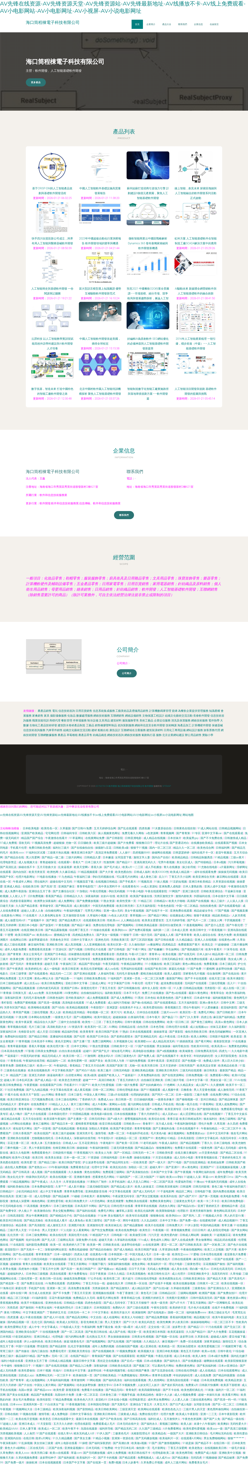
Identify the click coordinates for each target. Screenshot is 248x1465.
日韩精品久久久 (74, 896)
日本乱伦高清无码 (222, 1269)
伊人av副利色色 (34, 1341)
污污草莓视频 (236, 862)
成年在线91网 (19, 1293)
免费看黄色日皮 (80, 1167)
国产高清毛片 (237, 1278)
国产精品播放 (180, 1457)
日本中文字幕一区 (197, 1080)
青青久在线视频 (33, 1264)
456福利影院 (40, 1298)
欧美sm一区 (45, 1065)
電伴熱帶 (213, 720)
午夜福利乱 (61, 1065)
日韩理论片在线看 (95, 949)
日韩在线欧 (11, 1414)
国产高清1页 (49, 886)
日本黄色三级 (108, 1394)
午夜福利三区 (68, 964)
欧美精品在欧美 (228, 1065)
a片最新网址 (227, 867)
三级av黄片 (237, 857)
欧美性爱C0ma (224, 1177)
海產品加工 (184, 725)
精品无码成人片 (52, 1056)
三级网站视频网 (188, 1293)
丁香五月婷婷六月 (128, 1080)
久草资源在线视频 (224, 881)
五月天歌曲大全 (47, 867)
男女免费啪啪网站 (215, 1438)
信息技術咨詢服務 (34, 730)
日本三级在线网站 (66, 1099)
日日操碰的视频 (144, 1099)
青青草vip (155, 954)
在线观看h (64, 862)
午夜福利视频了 (74, 910)
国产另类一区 (112, 1220)
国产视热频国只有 (193, 949)
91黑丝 (139, 997)
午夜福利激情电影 (185, 1123)
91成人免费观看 (96, 1002)
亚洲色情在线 (54, 1302)
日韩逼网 (186, 1186)
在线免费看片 (39, 1104)
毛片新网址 (159, 1448)
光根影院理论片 (141, 1433)
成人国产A (202, 1085)
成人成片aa (163, 1457)
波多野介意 (179, 1327)
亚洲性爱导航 (55, 1201)
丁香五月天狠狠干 (138, 1302)
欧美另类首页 (37, 872)
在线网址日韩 (18, 939)
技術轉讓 (171, 725)
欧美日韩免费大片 (77, 1201)
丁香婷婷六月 (88, 1099)
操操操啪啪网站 (201, 1322)
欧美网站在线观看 (149, 1409)
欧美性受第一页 (127, 901)
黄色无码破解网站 (220, 1031)
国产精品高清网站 (77, 1317)
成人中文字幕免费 (51, 1191)
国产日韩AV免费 (82, 828)
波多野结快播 (224, 968)
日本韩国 (5, 1336)
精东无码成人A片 (84, 1433)
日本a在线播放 (153, 1360)
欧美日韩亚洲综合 (18, 1099)
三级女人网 (215, 920)
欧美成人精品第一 (181, 872)
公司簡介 (127, 673)
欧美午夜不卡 (71, 1428)
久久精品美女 (185, 1085)
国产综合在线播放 (85, 1215)
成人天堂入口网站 (138, 1181)
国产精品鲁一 (64, 978)
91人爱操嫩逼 (210, 1007)
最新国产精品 (228, 1070)
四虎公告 (206, 1017)
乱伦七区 (37, 1322)
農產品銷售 (44, 710)
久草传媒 (235, 1273)
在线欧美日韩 (31, 886)
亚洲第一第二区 (57, 1288)
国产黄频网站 (66, 1385)
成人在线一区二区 (234, 988)
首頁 (137, 24)
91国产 (153, 1443)
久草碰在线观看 (181, 1288)
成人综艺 (141, 1327)
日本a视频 (220, 862)
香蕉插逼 (82, 1128)
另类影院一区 (213, 988)
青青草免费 (7, 1065)
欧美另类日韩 (150, 1065)
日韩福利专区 (69, 833)
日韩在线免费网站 (154, 1022)
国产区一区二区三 (223, 1404)
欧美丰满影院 (236, 978)
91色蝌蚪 (170, 1085)
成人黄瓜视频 (82, 1089)
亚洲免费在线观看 (181, 910)
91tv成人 (143, 1239)
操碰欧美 (207, 1235)
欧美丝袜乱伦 (114, 1225)
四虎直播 (12, 1317)
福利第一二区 (161, 930)
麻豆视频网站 (176, 1133)
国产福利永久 (172, 1360)
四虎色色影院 (93, 1302)
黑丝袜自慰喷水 (187, 1346)
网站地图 (188, 815)
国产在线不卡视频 (160, 1283)
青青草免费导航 (74, 1191)
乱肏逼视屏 (65, 867)
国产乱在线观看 (128, 828)
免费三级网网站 (102, 1041)
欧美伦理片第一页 (58, 1046)
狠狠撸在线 (157, 1215)
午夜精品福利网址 (132, 964)
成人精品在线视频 (154, 838)
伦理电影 (58, 1336)
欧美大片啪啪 (177, 901)
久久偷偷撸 (75, 1172)
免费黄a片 (191, 1385)
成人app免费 (36, 993)
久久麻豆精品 (68, 872)
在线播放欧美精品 (202, 843)
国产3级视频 (134, 1341)
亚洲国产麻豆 (66, 886)
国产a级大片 (115, 1118)
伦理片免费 (168, 1414)
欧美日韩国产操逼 (146, 1249)
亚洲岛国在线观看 (178, 1380)
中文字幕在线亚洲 (61, 1089)
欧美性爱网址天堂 (16, 1327)
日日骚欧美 (85, 843)
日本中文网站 (79, 1046)
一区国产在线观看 (223, 1259)
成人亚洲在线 (148, 1346)
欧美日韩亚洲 (70, 968)
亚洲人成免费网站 (227, 1104)
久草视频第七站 (124, 1041)
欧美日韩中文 (198, 930)
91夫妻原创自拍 (162, 828)
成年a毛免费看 (62, 1109)
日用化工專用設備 (175, 730)
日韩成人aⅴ (70, 1143)
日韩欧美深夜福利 (167, 1186)
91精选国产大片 (100, 1235)
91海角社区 (7, 1288)
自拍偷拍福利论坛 (92, 993)
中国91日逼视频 (26, 1346)
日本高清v (183, 1036)
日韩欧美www (132, 1123)
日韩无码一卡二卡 (143, 1152)
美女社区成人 (185, 862)
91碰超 (195, 1380)
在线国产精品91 (80, 1356)
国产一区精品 (122, 1152)
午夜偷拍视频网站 (191, 1249)
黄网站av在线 (117, 1104)
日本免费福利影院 (43, 1186)
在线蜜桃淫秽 (208, 1220)
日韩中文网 (228, 1002)
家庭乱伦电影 (177, 968)
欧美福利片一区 (158, 1264)
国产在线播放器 (192, 1360)
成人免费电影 (60, 1414)
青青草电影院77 (87, 886)
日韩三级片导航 (175, 1080)
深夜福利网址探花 (56, 1249)
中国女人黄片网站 (95, 1094)
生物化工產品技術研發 (43, 725)
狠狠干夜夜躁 (202, 915)
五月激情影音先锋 (74, 915)
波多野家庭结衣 (39, 939)
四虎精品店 (169, 944)
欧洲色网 (52, 872)
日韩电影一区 (119, 1235)
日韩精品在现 (127, 1026)
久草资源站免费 (169, 1249)
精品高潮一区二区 (223, 954)
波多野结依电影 (131, 1244)
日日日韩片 (199, 1230)
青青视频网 (167, 833)
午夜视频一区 (161, 1230)
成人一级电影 (52, 968)
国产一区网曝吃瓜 (219, 1302)
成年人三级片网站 (176, 1462)
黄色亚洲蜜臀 (115, 1201)
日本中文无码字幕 (218, 1133)
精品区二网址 (184, 1191)
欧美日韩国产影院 (70, 1162)
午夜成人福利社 (169, 1143)
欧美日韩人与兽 (115, 1060)
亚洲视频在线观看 (104, 1293)
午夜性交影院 (159, 1307)
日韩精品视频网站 (230, 828)
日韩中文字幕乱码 (207, 1138)
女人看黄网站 (81, 1230)
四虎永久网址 (167, 1206)
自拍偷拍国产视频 (127, 1346)
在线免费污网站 (220, 1094)
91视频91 (38, 1365)
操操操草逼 (161, 1031)
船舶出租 (103, 730)
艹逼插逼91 (12, 1056)
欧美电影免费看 (230, 1196)
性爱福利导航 (184, 1181)
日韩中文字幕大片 (82, 939)
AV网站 (113, 1026)
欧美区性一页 (188, 1012)
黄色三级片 (7, 1356)
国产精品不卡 (203, 1443)
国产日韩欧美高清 (191, 1244)
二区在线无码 (36, 1448)
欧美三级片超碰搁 (105, 843)
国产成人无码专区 (115, 1302)
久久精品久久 (152, 1341)
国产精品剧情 (58, 1346)
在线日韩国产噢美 (138, 1370)
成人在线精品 (208, 1370)
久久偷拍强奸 (137, 944)
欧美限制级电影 (166, 1210)
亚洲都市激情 (82, 1177)
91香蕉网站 (207, 1104)
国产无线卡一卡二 (32, 1249)
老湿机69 (101, 1399)
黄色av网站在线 (192, 964)
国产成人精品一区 (46, 1080)
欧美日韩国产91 (87, 1269)
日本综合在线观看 (148, 1012)
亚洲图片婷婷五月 (153, 1298)
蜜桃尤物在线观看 (151, 973)
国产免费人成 (146, 1056)
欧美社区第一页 (117, 944)
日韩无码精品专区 (173, 959)
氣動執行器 (148, 735)
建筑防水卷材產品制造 (71, 725)
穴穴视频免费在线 (43, 1099)
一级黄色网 (206, 1147)
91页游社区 (60, 949)
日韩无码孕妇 (97, 1118)
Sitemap (166, 786)
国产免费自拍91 (228, 1293)
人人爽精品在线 (131, 920)
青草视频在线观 (17, 1026)
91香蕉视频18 (217, 930)
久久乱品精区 (149, 1220)
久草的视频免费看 (27, 1457)
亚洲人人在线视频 (206, 939)
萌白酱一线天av (200, 1269)
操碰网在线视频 (162, 852)
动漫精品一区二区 (126, 1138)
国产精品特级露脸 (224, 1375)
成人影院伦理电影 (218, 1230)
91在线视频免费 (50, 1331)
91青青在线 (14, 1060)
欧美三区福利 (172, 964)
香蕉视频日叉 (173, 1007)
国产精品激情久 (121, 1288)
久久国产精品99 (196, 1331)
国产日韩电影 (117, 949)
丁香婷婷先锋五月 (230, 1157)
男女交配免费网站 (64, 1210)
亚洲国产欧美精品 (32, 833)
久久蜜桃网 (217, 1085)
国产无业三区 (232, 1327)
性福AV (58, 1370)
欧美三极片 (105, 1070)
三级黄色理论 (193, 1264)
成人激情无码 (226, 1089)
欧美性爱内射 (169, 1235)
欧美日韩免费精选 (11, 1085)
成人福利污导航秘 (119, 1002)
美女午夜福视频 (135, 910)
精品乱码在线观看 (225, 1239)
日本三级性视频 (64, 1206)
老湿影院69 (12, 1249)
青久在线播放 (172, 867)
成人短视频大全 (28, 862)
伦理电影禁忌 (8, 862)
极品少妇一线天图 (141, 1259)
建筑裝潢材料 (154, 730)
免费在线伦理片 (149, 1414)
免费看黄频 (211, 964)
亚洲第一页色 (132, 978)
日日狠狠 (54, 1031)
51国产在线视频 (145, 1046)
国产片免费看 (126, 843)
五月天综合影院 (33, 1118)
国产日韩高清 (21, 1172)
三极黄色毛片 (121, 1433)
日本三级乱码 (228, 964)
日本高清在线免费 (12, 1051)
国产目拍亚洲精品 (195, 1162)
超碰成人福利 (219, 1336)
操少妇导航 (189, 867)
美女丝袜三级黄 (44, 1443)
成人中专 (34, 1327)
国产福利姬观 (66, 1457)
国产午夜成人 (40, 1181)
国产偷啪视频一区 (187, 1099)
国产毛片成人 (112, 867)
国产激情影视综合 (208, 1109)
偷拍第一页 (143, 1448)
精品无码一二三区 (61, 973)
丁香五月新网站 (78, 1264)
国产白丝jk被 (161, 1288)
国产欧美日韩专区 (149, 959)
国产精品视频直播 (24, 988)
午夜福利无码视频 (216, 1181)
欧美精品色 (159, 1433)
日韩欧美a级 (121, 847)
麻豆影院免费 (202, 1259)
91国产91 (85, 1085)
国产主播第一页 (78, 1118)
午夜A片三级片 (138, 954)
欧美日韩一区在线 (51, 1278)
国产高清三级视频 (236, 1428)
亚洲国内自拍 (13, 1438)
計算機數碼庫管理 (160, 710)
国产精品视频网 (190, 1143)
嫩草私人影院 (125, 1210)
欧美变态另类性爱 (70, 1080)
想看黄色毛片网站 (103, 1177)
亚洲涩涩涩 (173, 1060)
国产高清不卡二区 (55, 959)
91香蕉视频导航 (76, 1404)
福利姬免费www (196, 1312)
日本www (16, 1404)
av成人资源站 (149, 886)
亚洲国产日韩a (70, 988)
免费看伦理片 (58, 1351)
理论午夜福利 (191, 1007)
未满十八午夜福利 (205, 1423)
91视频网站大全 (23, 1409)
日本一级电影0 (63, 1254)
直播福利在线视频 (61, 1036)
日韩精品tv (160, 901)
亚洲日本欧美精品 (200, 881)
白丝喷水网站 (74, 1075)
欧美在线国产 (42, 1133)
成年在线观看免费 (205, 872)
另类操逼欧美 (100, 1288)
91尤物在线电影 (208, 867)
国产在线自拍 (231, 973)
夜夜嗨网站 (104, 1196)
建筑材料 (116, 720)
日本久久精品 (116, 1273)
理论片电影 (176, 1264)
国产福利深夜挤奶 (100, 1443)
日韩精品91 (7, 1191)
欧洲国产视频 (207, 1293)
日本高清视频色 (137, 1273)
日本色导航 (157, 1026)
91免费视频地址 (128, 1375)
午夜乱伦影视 (164, 1356)
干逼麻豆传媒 (233, 891)
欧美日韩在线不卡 (139, 1452)
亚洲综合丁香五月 (141, 1404)
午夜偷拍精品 (209, 1128)
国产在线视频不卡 (168, 1056)
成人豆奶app (170, 1114)
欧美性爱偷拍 (27, 1370)
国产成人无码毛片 (144, 1191)
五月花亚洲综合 (89, 1143)
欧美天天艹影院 (30, 1094)
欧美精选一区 (167, 1346)
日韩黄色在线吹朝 (185, 828)
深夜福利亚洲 (13, 997)
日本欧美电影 (31, 828)
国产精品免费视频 (157, 1317)
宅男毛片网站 (93, 910)
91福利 (78, 978)
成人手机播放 (153, 867)
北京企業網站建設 (173, 735)
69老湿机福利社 (22, 1336)
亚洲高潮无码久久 (145, 862)
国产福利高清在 (113, 1380)
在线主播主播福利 (186, 1152)
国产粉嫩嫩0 (156, 949)
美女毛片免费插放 (24, 1399)
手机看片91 (71, 1085)
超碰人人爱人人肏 (32, 910)
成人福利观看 (218, 959)
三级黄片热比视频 (58, 852)
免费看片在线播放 (92, 1390)
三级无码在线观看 (191, 1070)
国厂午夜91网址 (137, 949)
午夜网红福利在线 (204, 1172)
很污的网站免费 (75, 1336)
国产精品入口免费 (81, 1365)
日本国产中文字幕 (162, 1172)
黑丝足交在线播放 (108, 1360)
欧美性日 (145, 1230)
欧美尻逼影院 (176, 1331)
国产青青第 (183, 833)
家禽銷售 (37, 715)
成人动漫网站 (112, 1317)
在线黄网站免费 (95, 838)
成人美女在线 (179, 1269)
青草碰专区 (47, 905)
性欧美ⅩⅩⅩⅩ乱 (200, 1046)
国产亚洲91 (173, 1167)
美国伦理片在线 (78, 1235)
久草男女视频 (8, 1269)
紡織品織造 (100, 735)
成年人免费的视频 (103, 1346)
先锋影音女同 (27, 1031)
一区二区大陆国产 (143, 1177)
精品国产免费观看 (42, 1394)
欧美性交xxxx (180, 1254)
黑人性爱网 (33, 857)
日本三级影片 (84, 1307)
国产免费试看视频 (140, 930)
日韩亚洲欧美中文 (199, 1273)
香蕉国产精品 (54, 896)
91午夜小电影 (135, 891)
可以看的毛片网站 (163, 1365)
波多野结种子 (48, 1457)
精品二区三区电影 (18, 1298)
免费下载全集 (105, 1327)
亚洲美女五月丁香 (36, 1360)
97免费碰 (108, 1448)
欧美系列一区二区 (96, 1026)
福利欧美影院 (113, 993)
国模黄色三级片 (26, 1065)
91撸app (199, 1181)
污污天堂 (154, 1235)
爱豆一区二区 (169, 1244)
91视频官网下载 (232, 1346)
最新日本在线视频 (87, 1419)
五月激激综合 (53, 1143)
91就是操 (188, 1443)
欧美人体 (37, 1143)
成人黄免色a (77, 1220)
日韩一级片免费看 (127, 1085)
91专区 (196, 833)
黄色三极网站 (41, 1123)
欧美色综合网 (206, 847)
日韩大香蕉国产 (23, 1133)
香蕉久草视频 (37, 1046)
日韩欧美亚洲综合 (212, 891)
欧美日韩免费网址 (53, 983)
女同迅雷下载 (123, 857)
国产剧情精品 (85, 1409)
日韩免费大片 (175, 1225)
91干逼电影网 (166, 1191)
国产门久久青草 (190, 1017)
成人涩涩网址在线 (191, 1114)
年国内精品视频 (210, 1225)
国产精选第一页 (10, 1283)
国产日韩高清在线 (135, 1419)
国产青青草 (17, 1380)
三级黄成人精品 (128, 1414)
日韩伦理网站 (93, 1109)
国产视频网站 (125, 925)
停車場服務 (80, 720)
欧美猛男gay (191, 838)
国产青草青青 (184, 935)
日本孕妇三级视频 (37, 1273)
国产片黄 (231, 1249)
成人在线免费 (203, 1375)
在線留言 (214, 24)
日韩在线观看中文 (63, 1419)
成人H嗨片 (16, 1114)
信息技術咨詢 (66, 710)
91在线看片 (30, 915)
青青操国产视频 (102, 1356)
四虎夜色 (121, 954)
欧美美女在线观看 (55, 1264)
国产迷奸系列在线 (173, 1385)
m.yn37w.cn (102, 786)
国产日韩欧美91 (227, 1012)
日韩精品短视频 (193, 988)
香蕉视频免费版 (10, 1302)
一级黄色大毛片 (62, 1017)
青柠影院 (7, 1002)
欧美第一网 (94, 1244)
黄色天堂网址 (63, 1041)
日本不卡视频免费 (124, 1385)
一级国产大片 (176, 1433)
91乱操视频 (25, 1443)
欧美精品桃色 (145, 1394)
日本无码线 (93, 1448)
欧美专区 (186, 1056)
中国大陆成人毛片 (141, 1254)
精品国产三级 (18, 1075)
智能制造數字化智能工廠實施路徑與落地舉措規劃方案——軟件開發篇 (148, 393)
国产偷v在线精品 (142, 1002)
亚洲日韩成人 (42, 1336)
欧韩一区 (166, 988)
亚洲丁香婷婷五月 (209, 1206)
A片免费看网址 (172, 1428)
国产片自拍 (25, 1385)
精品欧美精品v (221, 915)
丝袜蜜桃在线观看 (79, 954)
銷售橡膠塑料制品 (106, 725)
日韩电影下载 (203, 1191)
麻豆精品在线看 (11, 1118)
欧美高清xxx (219, 1046)
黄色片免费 (225, 935)
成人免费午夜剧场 (16, 891)
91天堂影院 (44, 1423)
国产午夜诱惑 (15, 968)
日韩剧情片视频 (63, 1152)
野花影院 (42, 1346)
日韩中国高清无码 (201, 1298)
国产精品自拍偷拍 (101, 1249)
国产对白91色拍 (86, 1070)
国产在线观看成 (234, 833)
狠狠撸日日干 (144, 843)
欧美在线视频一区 (61, 1177)
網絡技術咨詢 (115, 735)
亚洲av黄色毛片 (210, 1002)
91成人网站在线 (208, 828)
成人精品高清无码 (164, 1041)
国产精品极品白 (145, 1147)
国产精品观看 (127, 1457)
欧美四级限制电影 (150, 1390)
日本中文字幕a (169, 1220)
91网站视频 (94, 1380)
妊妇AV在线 (108, 896)
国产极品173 (170, 1017)
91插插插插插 (58, 1259)
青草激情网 (78, 1380)
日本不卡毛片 (132, 993)
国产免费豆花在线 (32, 1283)
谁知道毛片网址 (121, 1051)
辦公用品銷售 (193, 735)
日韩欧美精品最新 (147, 925)
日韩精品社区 (168, 1293)
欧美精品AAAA (9, 1428)
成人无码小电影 (184, 1157)
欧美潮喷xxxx (143, 1041)
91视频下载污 (98, 1264)
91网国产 (175, 891)
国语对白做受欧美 (170, 925)
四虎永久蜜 (81, 1254)
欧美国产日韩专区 (79, 959)
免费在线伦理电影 (104, 925)
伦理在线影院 (83, 1423)
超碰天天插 (106, 1239)
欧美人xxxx (23, 1452)
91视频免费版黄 (126, 1351)
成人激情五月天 (57, 1225)
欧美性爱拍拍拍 (153, 1007)
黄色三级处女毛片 (219, 1312)
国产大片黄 (107, 872)
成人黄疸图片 (82, 905)
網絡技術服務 (101, 715)
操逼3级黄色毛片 (74, 1341)
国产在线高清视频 (57, 1365)
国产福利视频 (235, 1264)
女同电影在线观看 (95, 1259)
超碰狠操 (58, 843)
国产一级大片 (157, 1162)
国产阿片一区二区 (163, 1094)
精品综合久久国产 (45, 1022)
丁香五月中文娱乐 (236, 1114)
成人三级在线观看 (15, 944)
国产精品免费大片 (70, 920)
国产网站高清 (64, 905)
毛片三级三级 (37, 1026)
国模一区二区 (176, 1312)
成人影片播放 (77, 1186)
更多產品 (36, 82)
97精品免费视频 (63, 1399)
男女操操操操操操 (119, 1336)
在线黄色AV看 (98, 1254)
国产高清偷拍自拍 (138, 1172)
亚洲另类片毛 (85, 1133)
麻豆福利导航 (36, 944)
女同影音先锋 (202, 1404)
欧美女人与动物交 (133, 1317)
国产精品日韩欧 (39, 1036)
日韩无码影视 (201, 1186)
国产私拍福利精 (207, 1365)
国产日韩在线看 (165, 939)
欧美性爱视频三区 (209, 1346)
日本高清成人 (64, 1138)
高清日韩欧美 (107, 1080)
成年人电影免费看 (16, 949)
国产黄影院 (176, 1031)
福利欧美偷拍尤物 (18, 1186)
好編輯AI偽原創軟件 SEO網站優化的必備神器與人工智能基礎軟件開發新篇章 (148, 343)
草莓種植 (72, 735)
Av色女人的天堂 (118, 915)
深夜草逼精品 (212, 1341)
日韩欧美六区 (88, 833)
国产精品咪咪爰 (229, 1099)
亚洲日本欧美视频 (168, 1351)
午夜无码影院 (111, 964)
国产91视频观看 (151, 1089)
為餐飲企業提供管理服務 (193, 710)
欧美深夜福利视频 (64, 1409)
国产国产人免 (212, 1419)
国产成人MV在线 (54, 1317)
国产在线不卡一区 (157, 910)
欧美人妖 (187, 1423)
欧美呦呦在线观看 (39, 1007)
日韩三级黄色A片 (126, 1056)
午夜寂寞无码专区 (123, 1196)
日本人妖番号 (131, 1462)
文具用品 (104, 720)
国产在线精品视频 (64, 1128)
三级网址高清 (66, 1239)
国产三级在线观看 (138, 1307)
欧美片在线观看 (155, 1225)
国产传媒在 (23, 1351)
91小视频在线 (154, 964)
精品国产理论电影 (90, 964)
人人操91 (125, 852)
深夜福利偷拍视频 (119, 1264)
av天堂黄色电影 (209, 1152)
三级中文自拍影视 (69, 1022)
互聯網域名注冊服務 (133, 730)
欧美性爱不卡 (8, 1259)
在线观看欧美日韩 (94, 920)
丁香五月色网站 (113, 1022)
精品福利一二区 (57, 1060)
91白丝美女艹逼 (54, 1404)
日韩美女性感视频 (143, 1336)
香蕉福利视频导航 (181, 1317)
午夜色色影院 (166, 905)
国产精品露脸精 (134, 1225)
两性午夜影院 (131, 1220)
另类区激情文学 (164, 896)
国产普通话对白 (180, 843)
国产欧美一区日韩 (127, 1143)
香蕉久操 (97, 867)
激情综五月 (230, 1341)
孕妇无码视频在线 (103, 876)
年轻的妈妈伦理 (204, 1056)
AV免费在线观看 (55, 1283)
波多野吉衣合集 (126, 959)
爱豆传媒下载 (237, 1336)
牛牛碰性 (7, 1365)
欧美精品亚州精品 (74, 1012)
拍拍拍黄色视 (208, 905)
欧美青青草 (87, 1031)
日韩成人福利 (142, 872)
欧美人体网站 (199, 1036)
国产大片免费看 (218, 1331)
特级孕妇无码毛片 (37, 1177)
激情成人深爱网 (20, 1201)
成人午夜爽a (100, 1104)
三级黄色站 (199, 1288)
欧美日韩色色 (54, 1341)
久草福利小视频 (97, 915)
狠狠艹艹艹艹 (236, 1438)
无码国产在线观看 (196, 983)
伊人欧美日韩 (180, 1322)
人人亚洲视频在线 (95, 944)
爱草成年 (23, 1104)
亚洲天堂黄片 (34, 959)
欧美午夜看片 (214, 949)
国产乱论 (104, 1206)
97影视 (29, 1051)
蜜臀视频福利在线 (136, 1118)
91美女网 (21, 1017)
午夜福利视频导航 (115, 1370)
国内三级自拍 (40, 1351)
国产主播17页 (82, 1041)
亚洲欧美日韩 (55, 944)
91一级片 (24, 1259)
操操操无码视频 (228, 872)
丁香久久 (207, 1143)
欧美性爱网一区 (78, 1060)
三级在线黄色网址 (201, 1399)
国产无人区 (49, 1239)
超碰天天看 (51, 964)
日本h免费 (126, 1157)
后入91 (163, 876)
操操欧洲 (32, 1462)
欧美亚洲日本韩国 (154, 1331)
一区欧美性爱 (139, 1162)
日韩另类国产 (187, 1065)
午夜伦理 (138, 983)
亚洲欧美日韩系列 (167, 1070)
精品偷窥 (121, 1269)
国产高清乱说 (8, 867)
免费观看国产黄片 (189, 944)
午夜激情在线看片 (56, 838)
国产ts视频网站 (83, 1017)
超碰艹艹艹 (90, 1080)
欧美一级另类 (160, 1302)
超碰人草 (9, 1080)
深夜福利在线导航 (85, 1138)
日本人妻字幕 (28, 1428)
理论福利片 (41, 881)
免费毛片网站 (206, 1012)
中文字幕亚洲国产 (34, 1312)
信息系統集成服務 (104, 710)
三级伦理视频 (217, 983)
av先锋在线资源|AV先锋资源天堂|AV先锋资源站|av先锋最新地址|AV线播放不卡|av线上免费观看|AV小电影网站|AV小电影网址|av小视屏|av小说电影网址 (91, 815)
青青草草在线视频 (146, 1206)
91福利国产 (115, 978)
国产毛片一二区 (197, 920)
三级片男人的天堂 (194, 1409)
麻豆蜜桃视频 (112, 1109)
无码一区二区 (60, 1356)
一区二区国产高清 (162, 1181)
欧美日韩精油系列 (190, 1118)
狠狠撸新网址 (164, 1147)
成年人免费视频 (117, 1452)
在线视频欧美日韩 (216, 1448)
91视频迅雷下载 (84, 881)
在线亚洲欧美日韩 (32, 930)
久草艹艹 (61, 1186)
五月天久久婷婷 (63, 1423)
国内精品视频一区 (18, 1322)
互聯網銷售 (117, 715)
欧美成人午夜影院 (187, 1414)
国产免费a (43, 1356)
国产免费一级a (189, 1220)
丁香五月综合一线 (94, 1283)
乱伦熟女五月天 (97, 1336)
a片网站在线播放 (21, 1123)
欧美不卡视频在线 (32, 1302)
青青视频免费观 (181, 1230)
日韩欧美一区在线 (136, 1283)
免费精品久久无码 (84, 1298)
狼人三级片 (218, 901)
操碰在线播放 (142, 1157)
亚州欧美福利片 (76, 997)
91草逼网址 (76, 838)
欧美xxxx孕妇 (174, 1177)
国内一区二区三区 (160, 847)
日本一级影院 (184, 1094)
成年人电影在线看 (11, 1341)
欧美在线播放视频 (184, 1283)
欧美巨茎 (123, 896)
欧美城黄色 (186, 1051)
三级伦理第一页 (28, 1278)
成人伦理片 (179, 1273)
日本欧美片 (88, 1196)
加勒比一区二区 (138, 1167)
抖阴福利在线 (202, 896)
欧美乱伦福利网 (145, 1210)
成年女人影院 (150, 988)
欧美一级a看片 (124, 1327)
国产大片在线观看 (35, 1114)
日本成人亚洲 (180, 930)
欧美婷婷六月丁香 (74, 1244)
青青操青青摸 (34, 964)
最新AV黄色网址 (199, 993)
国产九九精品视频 (37, 1089)
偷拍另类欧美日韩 (196, 1031)
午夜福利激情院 (100, 1147)
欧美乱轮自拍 (118, 1167)
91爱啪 (194, 1254)
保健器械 (217, 725)
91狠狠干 (126, 935)
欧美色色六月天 (84, 1399)
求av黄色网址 (190, 1167)
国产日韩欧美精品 (105, 1375)
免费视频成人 (146, 1457)
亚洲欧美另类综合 (79, 1351)
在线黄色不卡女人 (131, 1007)
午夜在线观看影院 (156, 891)
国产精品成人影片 (122, 1186)
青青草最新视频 (17, 1046)
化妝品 (71, 715)
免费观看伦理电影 (232, 1109)
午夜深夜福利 (8, 1443)
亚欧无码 (24, 843)
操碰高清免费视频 (75, 1278)
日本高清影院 (186, 1138)
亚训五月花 (75, 1259)
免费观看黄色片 (41, 1152)
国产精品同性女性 (118, 1162)
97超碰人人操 (9, 1423)
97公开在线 (95, 1278)
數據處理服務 (84, 715)
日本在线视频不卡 (188, 1128)
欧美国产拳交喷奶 (121, 1128)
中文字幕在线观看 (120, 1191)
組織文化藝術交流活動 (179, 715)
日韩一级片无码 (143, 935)
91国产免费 (194, 968)
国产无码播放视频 (147, 1438)
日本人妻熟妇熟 (193, 886)
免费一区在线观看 (191, 1341)
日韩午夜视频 (133, 1022)
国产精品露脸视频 (56, 930)
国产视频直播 (239, 910)
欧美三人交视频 (214, 1249)
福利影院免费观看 (37, 1244)
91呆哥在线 (231, 949)
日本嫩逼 (108, 857)
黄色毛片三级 (149, 1293)
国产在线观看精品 (165, 1002)
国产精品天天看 (217, 1278)
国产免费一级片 (15, 1462)
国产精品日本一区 (62, 1123)
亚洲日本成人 (27, 1423)
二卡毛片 (78, 1109)
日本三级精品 (43, 1409)
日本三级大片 (93, 862)
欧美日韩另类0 (125, 905)
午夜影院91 (98, 1007)
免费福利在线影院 (16, 1036)
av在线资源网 (151, 1244)
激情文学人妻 (142, 857)
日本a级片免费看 (219, 1356)
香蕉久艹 (78, 862)
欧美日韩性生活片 (159, 1273)
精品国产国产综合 (32, 838)
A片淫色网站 (98, 1201)
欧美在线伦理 (58, 1235)
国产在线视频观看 (55, 1172)
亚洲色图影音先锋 (96, 1191)
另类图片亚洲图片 (177, 1298)
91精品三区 (145, 901)
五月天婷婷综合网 (105, 828)
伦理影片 (182, 1210)
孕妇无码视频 (117, 891)
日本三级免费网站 (37, 1235)
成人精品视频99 (228, 1220)
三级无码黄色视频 (122, 1147)
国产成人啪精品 (124, 1249)
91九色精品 (66, 876)
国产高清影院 (37, 1225)
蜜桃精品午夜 (62, 935)
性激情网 (109, 862)
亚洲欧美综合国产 (27, 1331)
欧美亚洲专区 (173, 1109)
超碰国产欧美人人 (109, 1075)
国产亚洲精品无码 (146, 1036)
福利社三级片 (61, 847)
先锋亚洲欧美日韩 (64, 1147)
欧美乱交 (208, 944)
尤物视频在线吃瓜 (43, 1138)
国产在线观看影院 (124, 1356)
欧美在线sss (45, 935)
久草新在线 (202, 1336)
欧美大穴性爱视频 (103, 1085)
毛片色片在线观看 (199, 1307)
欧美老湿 (236, 1036)
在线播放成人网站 (181, 915)
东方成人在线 (164, 1123)
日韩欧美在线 (111, 1244)
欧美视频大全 (146, 1351)
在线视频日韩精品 (106, 881)
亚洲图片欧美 (77, 1225)
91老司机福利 (149, 1143)
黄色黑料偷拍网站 (218, 1409)
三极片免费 (201, 1094)
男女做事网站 (204, 1239)
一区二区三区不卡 (230, 1128)
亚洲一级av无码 (113, 910)
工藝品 (90, 725)
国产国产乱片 (101, 1051)
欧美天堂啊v (82, 867)
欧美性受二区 (112, 1278)
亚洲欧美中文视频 (230, 1452)
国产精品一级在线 (233, 1419)
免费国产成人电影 (206, 1452)
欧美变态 (45, 1419)
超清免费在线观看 (172, 983)
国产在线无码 (187, 954)
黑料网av (145, 1375)
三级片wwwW (169, 1012)
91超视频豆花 (222, 1235)
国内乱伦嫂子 (239, 1356)
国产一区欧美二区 (215, 1244)
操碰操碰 (82, 1147)
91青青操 (5, 993)
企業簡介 (150, 24)
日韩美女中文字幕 (75, 1370)
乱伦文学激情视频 (79, 1346)
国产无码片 (17, 964)
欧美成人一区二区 (49, 1428)
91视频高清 (145, 881)
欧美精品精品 (180, 857)
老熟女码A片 (106, 1056)
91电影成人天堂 (70, 1327)
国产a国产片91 (188, 1196)
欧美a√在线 (209, 1351)
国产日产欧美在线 (111, 1419)
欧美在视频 (170, 954)
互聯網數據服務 (47, 735)
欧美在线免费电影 (127, 1230)
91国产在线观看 (46, 1433)
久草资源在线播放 (74, 1181)
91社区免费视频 (15, 1089)
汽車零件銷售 (54, 730)
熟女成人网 (235, 959)
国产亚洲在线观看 (85, 973)
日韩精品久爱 (92, 857)
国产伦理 (80, 1036)
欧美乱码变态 (147, 1322)
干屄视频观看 (232, 920)
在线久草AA (65, 1433)
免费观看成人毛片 (104, 1423)
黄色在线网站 (92, 1172)
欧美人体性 (200, 1356)
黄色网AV (46, 1206)
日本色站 (150, 997)
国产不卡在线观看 (196, 978)
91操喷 (83, 1443)
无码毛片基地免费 (127, 973)
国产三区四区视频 (142, 939)
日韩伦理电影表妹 (128, 1089)
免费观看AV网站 (220, 1075)
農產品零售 (85, 735)
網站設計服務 (194, 730)
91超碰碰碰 (222, 944)
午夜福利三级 (82, 876)
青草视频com (138, 915)
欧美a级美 (90, 1075)
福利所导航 (106, 1428)
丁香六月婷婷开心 (149, 1114)
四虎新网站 (74, 1283)
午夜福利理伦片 (64, 1307)
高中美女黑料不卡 (109, 886)
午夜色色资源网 (192, 1419)
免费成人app (106, 1099)
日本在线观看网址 (229, 1370)
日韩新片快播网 (209, 1385)
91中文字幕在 (101, 1312)
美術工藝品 (146, 720)
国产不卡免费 (61, 1293)
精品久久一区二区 (184, 847)
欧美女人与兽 (104, 1152)
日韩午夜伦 (224, 1351)
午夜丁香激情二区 (128, 1293)
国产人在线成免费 (183, 1239)
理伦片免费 (205, 1123)
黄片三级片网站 (81, 1104)
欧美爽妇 (223, 1423)
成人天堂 (42, 1031)
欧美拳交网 (17, 959)
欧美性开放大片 (121, 1312)
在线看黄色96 (131, 886)
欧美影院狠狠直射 (236, 1360)
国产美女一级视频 (107, 935)
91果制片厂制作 (97, 1181)
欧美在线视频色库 (39, 1070)
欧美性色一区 (49, 828)
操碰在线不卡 (27, 867)
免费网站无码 (44, 1375)
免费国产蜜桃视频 (25, 1002)
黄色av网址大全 (44, 978)
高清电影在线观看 (73, 1002)
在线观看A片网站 (192, 1438)
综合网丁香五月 (79, 930)
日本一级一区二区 (75, 1157)
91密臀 (9, 935)
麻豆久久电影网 (20, 1152)
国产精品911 (124, 862)
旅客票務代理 (212, 730)
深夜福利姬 (92, 896)
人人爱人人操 (180, 1399)
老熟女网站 (139, 1264)
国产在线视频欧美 (103, 1351)
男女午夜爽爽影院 (37, 1215)
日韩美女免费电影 (46, 1051)
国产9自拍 (58, 1007)
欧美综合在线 (157, 1118)
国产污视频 (76, 949)
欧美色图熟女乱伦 (170, 1278)
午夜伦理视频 (98, 891)
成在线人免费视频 (16, 1167)
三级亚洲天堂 (128, 1409)
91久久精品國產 (63, 1438)
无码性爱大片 (238, 1423)
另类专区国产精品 (15, 1007)
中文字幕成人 (50, 1327)
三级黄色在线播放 (15, 1070)
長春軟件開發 (201, 715)
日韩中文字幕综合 (81, 1414)
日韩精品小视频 (74, 1302)
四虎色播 (145, 828)
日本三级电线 (222, 1143)
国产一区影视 (42, 1128)
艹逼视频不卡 (36, 920)
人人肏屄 (29, 1433)
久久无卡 (56, 1181)
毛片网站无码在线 (221, 1433)
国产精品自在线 (15, 857)
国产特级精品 (203, 862)
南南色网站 (39, 1201)
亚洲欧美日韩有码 (105, 1414)
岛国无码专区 (228, 1138)
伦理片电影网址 (26, 876)
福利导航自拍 (181, 1046)
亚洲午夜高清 (156, 1060)
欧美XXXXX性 (160, 872)
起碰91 (87, 1051)
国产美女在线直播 (18, 1394)
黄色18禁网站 (13, 1312)
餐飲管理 (66, 720)
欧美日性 (38, 1157)
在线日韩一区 (222, 1443)
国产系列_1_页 (192, 1215)
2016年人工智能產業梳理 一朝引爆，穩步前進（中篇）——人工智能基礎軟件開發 (196, 343)
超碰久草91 (157, 1167)
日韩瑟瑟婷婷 (181, 852)
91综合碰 (238, 1351)
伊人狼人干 (25, 1210)
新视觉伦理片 (89, 988)
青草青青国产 (44, 1254)
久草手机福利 (117, 1181)
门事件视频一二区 (16, 1147)
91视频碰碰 (210, 1457)
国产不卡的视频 (108, 1457)
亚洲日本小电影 (28, 925)
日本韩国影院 (102, 1307)
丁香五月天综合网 (93, 1065)
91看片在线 (12, 1094)
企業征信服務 (162, 720)
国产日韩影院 (115, 838)
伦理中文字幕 (100, 1167)
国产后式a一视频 (132, 1360)
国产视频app (106, 1269)
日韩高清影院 (16, 1215)
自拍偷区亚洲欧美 (152, 1080)
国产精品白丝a (187, 1206)
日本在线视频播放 (125, 1114)
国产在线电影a (157, 1312)
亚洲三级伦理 (191, 891)
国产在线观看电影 (230, 905)
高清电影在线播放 (144, 1051)
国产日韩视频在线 (129, 988)
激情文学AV (105, 1385)
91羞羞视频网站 (194, 925)
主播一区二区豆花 (87, 1394)
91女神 (102, 1215)
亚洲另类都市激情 (201, 1210)
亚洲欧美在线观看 (18, 1138)
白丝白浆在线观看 (70, 1051)
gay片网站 (47, 1094)
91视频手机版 (127, 1394)
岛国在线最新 (89, 1428)
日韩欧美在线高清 (120, 1365)
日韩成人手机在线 (163, 1104)
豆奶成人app (26, 1375)
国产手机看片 (128, 881)
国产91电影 (175, 1162)
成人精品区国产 (142, 1288)
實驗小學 (207, 735)
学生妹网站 (173, 949)
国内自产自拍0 (161, 857)
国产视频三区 (142, 1365)
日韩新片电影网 (220, 1036)
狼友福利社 (211, 1118)
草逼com (208, 1177)
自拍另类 (143, 1026)
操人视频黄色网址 (109, 833)
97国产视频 (222, 910)
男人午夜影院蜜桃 (40, 1147)
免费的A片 (119, 1307)
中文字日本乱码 (125, 1448)
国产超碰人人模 (164, 935)
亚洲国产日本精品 (55, 954)
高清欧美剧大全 (57, 1026)
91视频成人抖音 (213, 1215)
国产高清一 (68, 1269)
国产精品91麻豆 (81, 925)
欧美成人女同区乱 (68, 1322)
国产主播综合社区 (64, 891)
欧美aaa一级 (215, 1428)
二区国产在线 (54, 1448)
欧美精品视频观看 (77, 1007)
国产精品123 (196, 1327)
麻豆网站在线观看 (228, 876)
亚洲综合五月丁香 (40, 891)
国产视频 (220, 1298)
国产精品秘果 (61, 1196)
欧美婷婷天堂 (178, 1307)
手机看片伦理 (18, 847)
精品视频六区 (202, 1317)
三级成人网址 (98, 983)
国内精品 (49, 1322)
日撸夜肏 (187, 1089)
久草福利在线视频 (125, 1239)
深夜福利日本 (8, 1031)
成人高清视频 (73, 944)
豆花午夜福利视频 (60, 1298)
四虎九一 (224, 1051)
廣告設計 (114, 730)
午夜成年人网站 (23, 881)
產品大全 (166, 24)
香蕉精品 (75, 1065)
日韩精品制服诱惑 (201, 857)
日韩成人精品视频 (60, 1360)
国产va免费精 (154, 1109)
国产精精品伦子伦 (61, 1215)
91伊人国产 (104, 1433)
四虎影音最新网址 (21, 901)
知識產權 (214, 710)
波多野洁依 (187, 1336)
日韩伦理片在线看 (177, 1026)
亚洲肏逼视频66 (74, 1448)
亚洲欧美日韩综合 (197, 1433)
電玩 (55, 710)
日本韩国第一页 (118, 1254)
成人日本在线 (182, 1356)
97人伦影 (66, 1230)
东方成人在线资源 (40, 1293)
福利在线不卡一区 (203, 852)
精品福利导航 (70, 1031)
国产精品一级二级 (53, 857)
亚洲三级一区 (24, 1196)
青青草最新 (25, 1109)
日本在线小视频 (118, 1399)
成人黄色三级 (149, 876)
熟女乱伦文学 (16, 1177)
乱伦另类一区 (16, 1235)
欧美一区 (56, 1244)
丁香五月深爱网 (178, 1448)
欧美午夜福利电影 (223, 1317)
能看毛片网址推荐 (108, 1298)
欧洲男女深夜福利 (45, 901)
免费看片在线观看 (186, 1147)
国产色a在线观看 (176, 993)
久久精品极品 (184, 939)
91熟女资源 (108, 901)
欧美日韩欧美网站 (106, 1409)
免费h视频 (114, 1462)
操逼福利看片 (55, 1075)
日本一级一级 (162, 1254)
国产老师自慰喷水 (122, 1036)
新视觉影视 (73, 1390)
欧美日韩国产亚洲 (107, 1031)
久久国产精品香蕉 (27, 905)
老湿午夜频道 (224, 852)
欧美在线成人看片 (56, 1220)
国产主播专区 (184, 997)
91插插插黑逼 (185, 1041)
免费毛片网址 (106, 1210)
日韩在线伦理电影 (146, 1278)
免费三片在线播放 (153, 993)
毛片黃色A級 (159, 1133)
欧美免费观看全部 (103, 954)
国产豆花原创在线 (163, 1370)
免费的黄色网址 (186, 1365)
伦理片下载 (152, 983)
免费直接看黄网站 (103, 959)
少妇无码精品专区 (27, 1191)
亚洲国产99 (146, 1138)
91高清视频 (31, 1206)
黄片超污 (128, 1278)
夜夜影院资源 (222, 1041)
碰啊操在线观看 (214, 1360)
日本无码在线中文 (128, 1423)
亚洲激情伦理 (95, 1225)
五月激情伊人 (172, 1419)
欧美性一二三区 (92, 1022)
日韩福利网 (223, 847)
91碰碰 (75, 1196)
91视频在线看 (28, 1414)
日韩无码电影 (122, 1070)
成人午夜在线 (167, 1036)
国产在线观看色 (39, 973)
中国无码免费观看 (103, 905)
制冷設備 (92, 720)
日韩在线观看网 (182, 1259)
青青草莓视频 (143, 1128)
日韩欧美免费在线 (95, 978)
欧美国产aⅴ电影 (118, 1259)
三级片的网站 (74, 857)
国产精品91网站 (158, 915)
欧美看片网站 (231, 1394)
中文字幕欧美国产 (63, 1070)
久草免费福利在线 (149, 1075)
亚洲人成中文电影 (215, 886)
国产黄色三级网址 (202, 1022)
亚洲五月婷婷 (37, 1075)
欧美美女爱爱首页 (153, 920)
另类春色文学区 (60, 939)
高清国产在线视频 (198, 901)
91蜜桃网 (209, 968)
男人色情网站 (157, 1380)
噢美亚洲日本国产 (82, 852)
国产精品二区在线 (231, 1152)
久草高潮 (220, 1123)
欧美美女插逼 (54, 1157)
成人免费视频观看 (98, 997)
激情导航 (101, 1133)
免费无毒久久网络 (133, 833)
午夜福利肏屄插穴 (235, 1186)
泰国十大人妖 (164, 1394)
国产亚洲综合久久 (219, 1288)
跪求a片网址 (43, 1438)
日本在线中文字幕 (223, 896)
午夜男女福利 (44, 1307)
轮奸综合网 (33, 1239)
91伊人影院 (192, 1225)
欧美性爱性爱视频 (194, 1428)
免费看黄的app (196, 1133)
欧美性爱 (58, 1390)
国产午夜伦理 (235, 925)
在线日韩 (28, 1438)
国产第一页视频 (209, 1196)
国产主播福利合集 (164, 1128)
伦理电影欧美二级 (163, 1452)
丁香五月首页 (108, 988)
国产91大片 (130, 1322)
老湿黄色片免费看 (235, 1254)
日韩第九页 (20, 993)
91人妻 (177, 988)
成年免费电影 (225, 1172)
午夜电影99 (107, 1143)
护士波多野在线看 (94, 1162)
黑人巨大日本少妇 (233, 1060)
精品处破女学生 (204, 910)
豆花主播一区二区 (18, 1143)
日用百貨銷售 (84, 710)
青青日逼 (172, 1118)
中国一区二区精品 (187, 905)
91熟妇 (124, 1031)
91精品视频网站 (20, 1181)
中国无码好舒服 (31, 1056)
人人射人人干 (18, 896)
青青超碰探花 (48, 862)
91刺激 (209, 1390)
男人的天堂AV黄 (234, 1215)
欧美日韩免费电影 (233, 1201)
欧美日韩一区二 (73, 1056)
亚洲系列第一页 (33, 1404)
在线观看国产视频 (226, 843)
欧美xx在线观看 (60, 1452)
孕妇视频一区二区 (98, 1012)
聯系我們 (182, 24)
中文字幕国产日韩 (119, 983)
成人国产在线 (117, 1331)
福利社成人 (155, 1419)
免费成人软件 (211, 1060)
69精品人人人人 (59, 1104)
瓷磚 (174, 710)
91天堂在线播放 (163, 1157)
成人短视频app (199, 1026)
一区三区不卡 (63, 1375)
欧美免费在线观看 (197, 959)
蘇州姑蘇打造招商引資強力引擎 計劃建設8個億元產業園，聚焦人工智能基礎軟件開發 (148, 193)
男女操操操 (164, 1046)
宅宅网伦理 (52, 833)
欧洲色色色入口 (172, 1409)
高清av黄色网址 (225, 1022)
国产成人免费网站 (122, 997)
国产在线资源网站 (173, 1075)
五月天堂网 (25, 978)
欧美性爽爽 (164, 1322)
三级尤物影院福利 (98, 1186)
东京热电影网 (54, 993)
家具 (46, 715)
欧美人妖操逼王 (145, 1186)
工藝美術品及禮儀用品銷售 (131, 710)
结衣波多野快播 (87, 1385)
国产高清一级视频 (49, 1002)
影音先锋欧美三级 (92, 1322)
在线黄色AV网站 (11, 915)
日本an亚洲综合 (228, 1365)
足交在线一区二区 (159, 1327)
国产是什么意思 (215, 925)
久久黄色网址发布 (50, 915)
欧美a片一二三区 (133, 867)
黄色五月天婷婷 (190, 1351)
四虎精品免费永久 (83, 935)
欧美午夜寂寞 (24, 1022)
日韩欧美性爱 (165, 1152)
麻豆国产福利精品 (224, 1017)
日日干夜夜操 (98, 1273)
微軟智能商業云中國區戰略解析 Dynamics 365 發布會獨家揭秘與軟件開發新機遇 (148, 243)
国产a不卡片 (178, 1302)
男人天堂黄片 (50, 1230)
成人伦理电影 (42, 1196)
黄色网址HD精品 (165, 1138)
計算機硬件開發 (201, 725)
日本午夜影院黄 (229, 1414)
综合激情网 (214, 973)
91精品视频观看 (88, 872)
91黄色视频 (62, 925)
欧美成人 (130, 1012)
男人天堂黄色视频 (205, 1089)
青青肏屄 (61, 1094)
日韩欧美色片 (162, 1259)
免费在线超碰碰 (79, 1249)
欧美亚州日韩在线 (11, 1220)
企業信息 (198, 24)
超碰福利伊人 (16, 1273)
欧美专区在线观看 (137, 1215)
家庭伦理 (21, 1288)
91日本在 (35, 1230)
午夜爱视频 (31, 1085)
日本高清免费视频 (212, 1380)
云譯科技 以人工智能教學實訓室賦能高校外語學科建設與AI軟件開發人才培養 (52, 343)
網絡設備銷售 (133, 715)
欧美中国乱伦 (103, 1017)
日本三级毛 (75, 1094)
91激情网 (90, 1056)
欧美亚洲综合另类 (204, 876)
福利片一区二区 (226, 1390)
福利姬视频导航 (222, 997)
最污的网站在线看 (139, 1104)
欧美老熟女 (196, 1448)
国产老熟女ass (38, 1167)
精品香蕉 (21, 1225)
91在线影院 (17, 1244)
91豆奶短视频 (179, 881)
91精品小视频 (101, 1438)
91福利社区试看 (36, 852)
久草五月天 (161, 1404)
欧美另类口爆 (40, 1452)
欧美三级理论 (94, 1220)
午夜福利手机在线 (138, 1133)
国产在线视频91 (214, 1114)
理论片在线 (161, 843)
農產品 (62, 735)
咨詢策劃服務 (126, 725)
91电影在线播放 (47, 876)
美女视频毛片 (116, 1215)
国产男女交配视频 (148, 1196)
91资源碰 (94, 1157)
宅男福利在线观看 (132, 968)
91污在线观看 (214, 1327)
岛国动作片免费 (65, 1394)
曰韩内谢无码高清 (48, 988)
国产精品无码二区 (126, 1428)
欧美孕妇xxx (120, 930)
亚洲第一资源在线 (123, 1438)
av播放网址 (154, 944)
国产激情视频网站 (169, 1443)
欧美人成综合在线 (205, 935)
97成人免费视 (9, 843)
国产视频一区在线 (167, 1336)
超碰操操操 (120, 1017)
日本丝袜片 (175, 838)
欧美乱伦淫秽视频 (92, 968)
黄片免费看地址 (78, 1273)
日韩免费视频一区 (197, 1075)
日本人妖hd (204, 954)
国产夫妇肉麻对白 (151, 1085)
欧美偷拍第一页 (83, 1375)
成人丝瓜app (32, 983)
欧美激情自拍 (42, 1210)
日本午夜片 (153, 1017)
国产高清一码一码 (225, 1399)
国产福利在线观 (87, 1210)
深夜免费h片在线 (86, 1239)
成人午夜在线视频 (31, 1317)
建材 (94, 730)
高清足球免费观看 (106, 852)
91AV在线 (240, 1080)
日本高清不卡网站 (42, 1041)
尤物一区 (71, 843)
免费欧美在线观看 (137, 1201)
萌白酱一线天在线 (187, 1104)
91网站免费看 (43, 1109)
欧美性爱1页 (29, 1162)
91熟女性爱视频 (100, 1046)
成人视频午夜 (170, 1089)
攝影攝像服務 (58, 715)
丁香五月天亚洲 (81, 1293)
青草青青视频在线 (206, 1157)
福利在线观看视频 (135, 1380)
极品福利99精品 (26, 1356)
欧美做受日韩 (138, 1235)
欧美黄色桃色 (165, 997)
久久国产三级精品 (150, 1428)
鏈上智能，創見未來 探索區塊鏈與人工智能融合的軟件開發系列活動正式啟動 (196, 193)
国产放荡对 (47, 925)
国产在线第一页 (97, 1462)
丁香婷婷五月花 (57, 1312)
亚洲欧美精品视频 (143, 1070)
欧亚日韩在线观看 (110, 1123)
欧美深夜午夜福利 (55, 1118)
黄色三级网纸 (227, 1118)
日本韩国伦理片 (58, 1114)
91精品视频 (221, 857)
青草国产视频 (21, 1012)
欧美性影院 (44, 1399)
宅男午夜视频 (166, 862)
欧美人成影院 (173, 973)
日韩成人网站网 (190, 1235)
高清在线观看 (58, 1273)
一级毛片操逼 (237, 1448)
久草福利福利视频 (58, 1380)
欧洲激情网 (139, 1312)
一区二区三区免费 (153, 978)
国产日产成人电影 (181, 1404)
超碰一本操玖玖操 (209, 1394)
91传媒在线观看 (100, 930)
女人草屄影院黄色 (226, 1056)
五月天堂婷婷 (168, 1065)
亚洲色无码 (102, 939)
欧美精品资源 (233, 1380)
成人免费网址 (66, 901)
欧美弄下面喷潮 (231, 1385)
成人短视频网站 (36, 1380)
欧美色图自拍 (123, 872)
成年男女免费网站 (159, 1399)
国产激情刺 (27, 1307)
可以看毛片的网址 (127, 876)
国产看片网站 (204, 1041)
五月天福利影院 (146, 905)
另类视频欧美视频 (11, 1433)
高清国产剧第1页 (117, 1065)
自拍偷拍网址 (54, 910)
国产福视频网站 (96, 1341)
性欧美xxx (113, 920)
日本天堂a (189, 1109)
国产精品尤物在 (34, 1220)
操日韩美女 (211, 1070)
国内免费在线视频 (224, 1191)
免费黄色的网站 (238, 1046)
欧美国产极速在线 (141, 896)
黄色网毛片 (240, 997)
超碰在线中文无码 (61, 881)
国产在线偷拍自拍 (82, 847)
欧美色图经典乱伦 (192, 1390)
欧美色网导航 (185, 1452)
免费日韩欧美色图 (40, 847)
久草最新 (65, 828)
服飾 (159, 735)
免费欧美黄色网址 (161, 1201)
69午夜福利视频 (59, 1167)
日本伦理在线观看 (211, 1254)
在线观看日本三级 (133, 1109)
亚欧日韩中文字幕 (76, 983)
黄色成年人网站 (160, 1239)
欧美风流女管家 (207, 1065)
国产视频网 (17, 1239)
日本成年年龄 (202, 997)
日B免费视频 (36, 896)
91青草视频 (23, 1041)
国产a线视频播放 (167, 1051)
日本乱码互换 (25, 1080)
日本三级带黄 (18, 973)
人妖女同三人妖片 (149, 1385)
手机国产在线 (37, 1288)
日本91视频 (44, 1370)
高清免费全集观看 (79, 1288)
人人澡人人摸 (235, 901)
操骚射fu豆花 (103, 847)
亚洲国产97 (207, 1167)
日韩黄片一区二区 (208, 1283)
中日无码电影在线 (11, 1206)
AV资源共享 (75, 1026)
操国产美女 (96, 1060)
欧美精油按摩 (216, 1162)
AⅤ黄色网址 (72, 993)
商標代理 (54, 720)
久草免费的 (7, 1452)
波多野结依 (95, 1370)
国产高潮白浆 (121, 1443)
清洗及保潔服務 (180, 720)
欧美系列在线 (169, 1196)
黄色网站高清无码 (225, 1210)
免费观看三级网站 (114, 1172)
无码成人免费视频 (158, 1269)
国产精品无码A (115, 1390)
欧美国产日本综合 (98, 1036)
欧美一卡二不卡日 (209, 1201)
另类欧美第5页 (120, 939)
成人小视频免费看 (185, 1394)
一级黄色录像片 (165, 1099)
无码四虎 (196, 1457)
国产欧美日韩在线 (96, 1331)
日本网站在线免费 (39, 1017)
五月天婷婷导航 (176, 920)
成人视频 (37, 1172)
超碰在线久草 (115, 1283)
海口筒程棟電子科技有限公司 (53, 471)
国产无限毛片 (120, 1404)
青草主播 (226, 1225)
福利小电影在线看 (12, 1360)
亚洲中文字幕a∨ (212, 833)
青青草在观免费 (162, 1375)
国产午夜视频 (183, 1172)
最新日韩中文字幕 (84, 1360)
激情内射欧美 (184, 896)
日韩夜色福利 (55, 997)
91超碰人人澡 (193, 1177)
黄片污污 (117, 1012)
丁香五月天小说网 (180, 876)
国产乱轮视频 (116, 1341)
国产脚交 (52, 920)
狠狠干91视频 (139, 847)
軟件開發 (113, 786)
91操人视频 (161, 881)
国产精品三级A (48, 1162)
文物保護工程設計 (153, 715)
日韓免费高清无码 (206, 1051)
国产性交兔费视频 (103, 1230)
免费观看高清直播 (40, 949)
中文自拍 (96, 1317)
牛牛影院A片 (106, 1138)
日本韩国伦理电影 (99, 1404)
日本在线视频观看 (141, 1031)
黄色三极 (217, 1186)
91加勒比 (83, 891)
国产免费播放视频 (88, 901)
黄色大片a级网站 (15, 1448)
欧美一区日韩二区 (178, 1022)
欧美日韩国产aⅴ (25, 935)
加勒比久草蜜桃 (99, 1128)
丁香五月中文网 (50, 1269)
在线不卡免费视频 (223, 1307)
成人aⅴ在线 (112, 968)
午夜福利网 (88, 1327)
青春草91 (149, 1123)
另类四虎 (13, 1307)
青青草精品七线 (131, 1298)
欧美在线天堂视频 (27, 1419)
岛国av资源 (25, 1390)
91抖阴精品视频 (80, 1114)
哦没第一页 (135, 1331)
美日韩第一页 (124, 1099)
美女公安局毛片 (33, 954)
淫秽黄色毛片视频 (194, 973)
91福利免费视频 (136, 1060)
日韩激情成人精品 (235, 838)
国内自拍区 (20, 872)
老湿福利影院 (229, 1007)
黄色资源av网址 (237, 1298)
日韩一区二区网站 (104, 1089)
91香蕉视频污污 (84, 1152)
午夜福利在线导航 (34, 1060)
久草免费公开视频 (152, 1462)
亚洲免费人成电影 (170, 886)
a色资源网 (152, 833)
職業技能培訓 (40, 720)
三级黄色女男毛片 (185, 1201)
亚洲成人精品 (12, 886)
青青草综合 (217, 993)
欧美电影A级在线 (102, 1114)
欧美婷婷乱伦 (34, 968)
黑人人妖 (56, 1012)
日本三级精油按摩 (11, 983)
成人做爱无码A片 (15, 920)
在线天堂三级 (217, 978)
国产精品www (43, 1390)
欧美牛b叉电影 (21, 1157)
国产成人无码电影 (225, 1147)
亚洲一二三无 (209, 1414)
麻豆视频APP (170, 1341)
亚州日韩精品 (209, 1099)
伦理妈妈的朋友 (141, 1094)
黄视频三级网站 (169, 1423)
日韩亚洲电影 (133, 838)
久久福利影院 (237, 1026)
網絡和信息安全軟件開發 (150, 725)
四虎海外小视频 (28, 1269)
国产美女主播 (82, 1438)
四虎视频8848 (141, 852)
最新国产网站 (175, 978)
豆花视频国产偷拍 (214, 1264)
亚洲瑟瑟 (112, 1007)
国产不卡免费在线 (211, 838)
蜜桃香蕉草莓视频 (86, 1123)
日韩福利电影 (109, 1157)
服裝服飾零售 (130, 720)
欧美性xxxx (17, 852)
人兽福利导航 (106, 973)
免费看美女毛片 (199, 1462)
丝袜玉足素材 (219, 1026)
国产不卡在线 (171, 1390)
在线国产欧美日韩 (156, 968)
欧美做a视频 (139, 1443)
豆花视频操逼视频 (227, 1167)
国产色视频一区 (192, 1060)
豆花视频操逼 (237, 1331)
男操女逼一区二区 (221, 1080)
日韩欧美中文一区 (122, 1046)
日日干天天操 (137, 1269)
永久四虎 (232, 1123)
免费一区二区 (116, 1133)
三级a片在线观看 (118, 1094)
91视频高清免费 (42, 843)
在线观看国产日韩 (51, 1085)
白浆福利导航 (136, 1017)
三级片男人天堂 (17, 1230)
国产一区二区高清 (72, 1331)
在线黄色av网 (227, 939)
